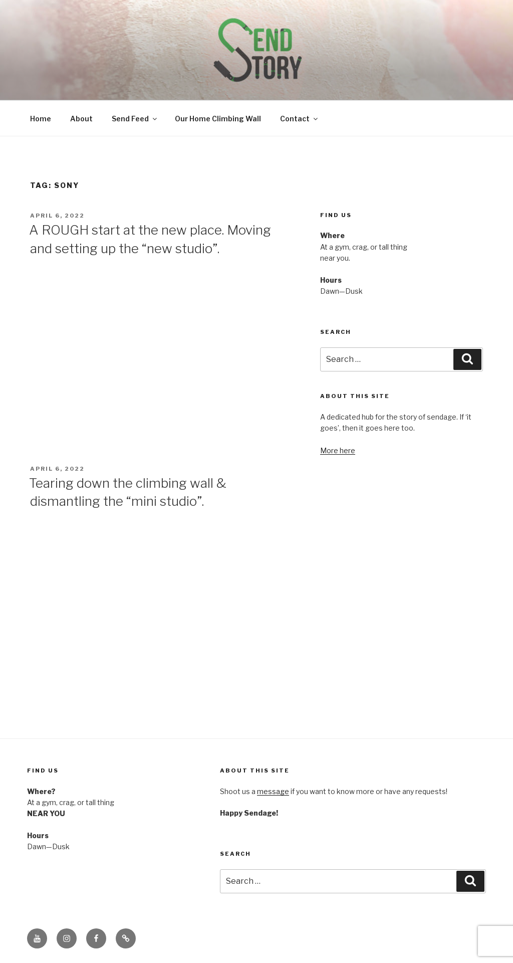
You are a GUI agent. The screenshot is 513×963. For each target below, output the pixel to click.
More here (337, 450)
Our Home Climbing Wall (218, 118)
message (273, 791)
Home (40, 118)
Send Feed (135, 118)
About (81, 118)
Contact (299, 118)
